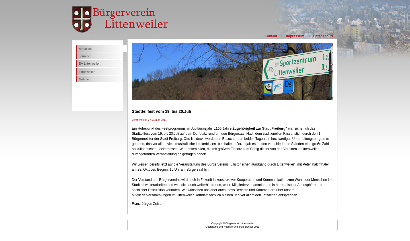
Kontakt (271, 36)
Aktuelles (85, 48)
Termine (84, 56)
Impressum (295, 36)
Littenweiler (87, 71)
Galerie (84, 79)
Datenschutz (323, 36)
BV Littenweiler (89, 63)
